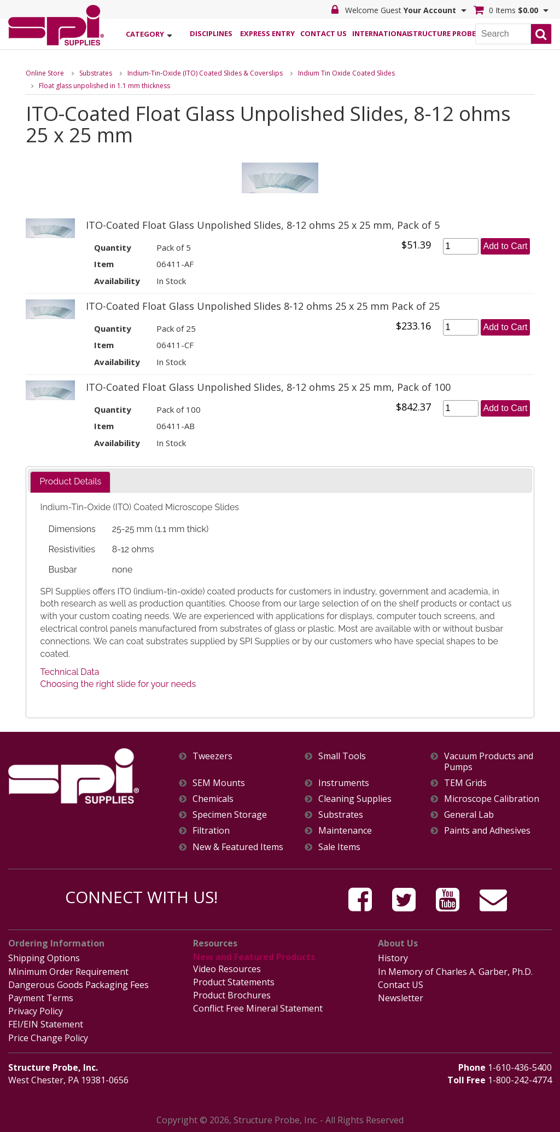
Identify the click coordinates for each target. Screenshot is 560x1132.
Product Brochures (232, 995)
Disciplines (211, 33)
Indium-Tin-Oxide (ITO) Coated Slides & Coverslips (205, 73)
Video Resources (227, 969)
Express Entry (267, 33)
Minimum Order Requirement (68, 972)
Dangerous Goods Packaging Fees (78, 985)
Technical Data (70, 672)
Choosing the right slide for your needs (118, 684)
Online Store (45, 73)
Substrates (95, 73)
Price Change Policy (48, 1038)
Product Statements (234, 982)
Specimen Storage (229, 815)
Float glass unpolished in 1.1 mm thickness (104, 85)
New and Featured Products (254, 957)
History (393, 958)
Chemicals (213, 799)
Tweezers (212, 756)
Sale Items (339, 847)
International (380, 33)
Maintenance (345, 830)
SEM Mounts (218, 783)
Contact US (400, 985)
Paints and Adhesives (487, 830)
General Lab (469, 815)
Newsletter (400, 998)
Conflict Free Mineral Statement (258, 1008)
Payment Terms (40, 998)
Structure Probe (436, 33)
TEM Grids (465, 783)
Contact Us (323, 33)
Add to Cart (505, 246)
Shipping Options (44, 958)
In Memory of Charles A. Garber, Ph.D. (455, 972)
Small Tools (342, 756)
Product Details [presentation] (70, 481)
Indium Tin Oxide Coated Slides (346, 73)
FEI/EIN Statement (45, 1024)
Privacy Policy (35, 1011)
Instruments (343, 783)
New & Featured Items (237, 847)
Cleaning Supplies (355, 799)
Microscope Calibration (491, 799)
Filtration (211, 830)
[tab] (70, 482)
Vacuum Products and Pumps (488, 761)
